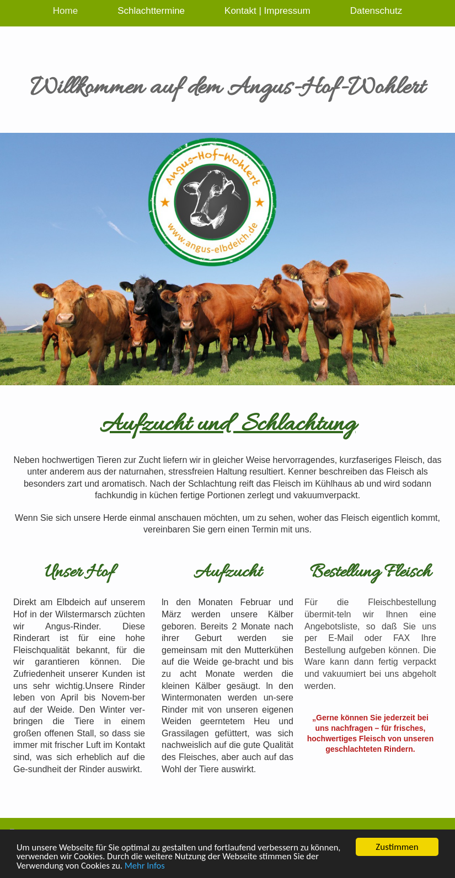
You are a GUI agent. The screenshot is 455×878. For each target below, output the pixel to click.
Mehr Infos (163, 866)
